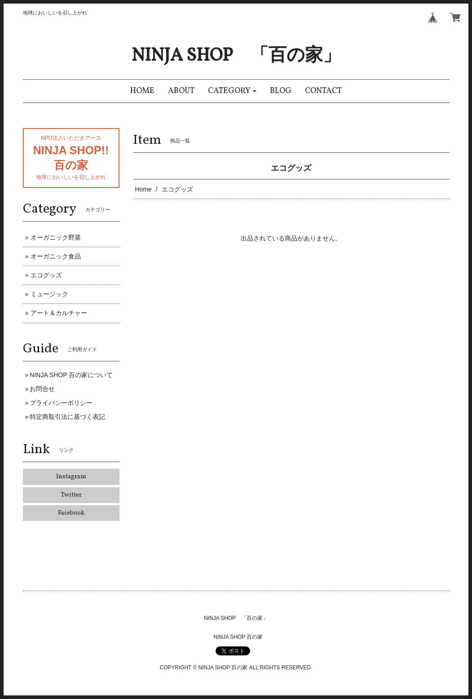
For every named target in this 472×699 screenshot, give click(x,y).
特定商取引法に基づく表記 (67, 416)
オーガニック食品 (56, 256)
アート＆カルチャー (59, 312)
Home (143, 189)
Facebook (71, 513)
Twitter (71, 495)
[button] (232, 91)
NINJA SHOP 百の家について (71, 374)
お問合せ (42, 388)
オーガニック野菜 (56, 237)
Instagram (71, 476)
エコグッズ (46, 275)
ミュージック (49, 294)
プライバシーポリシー (61, 402)
